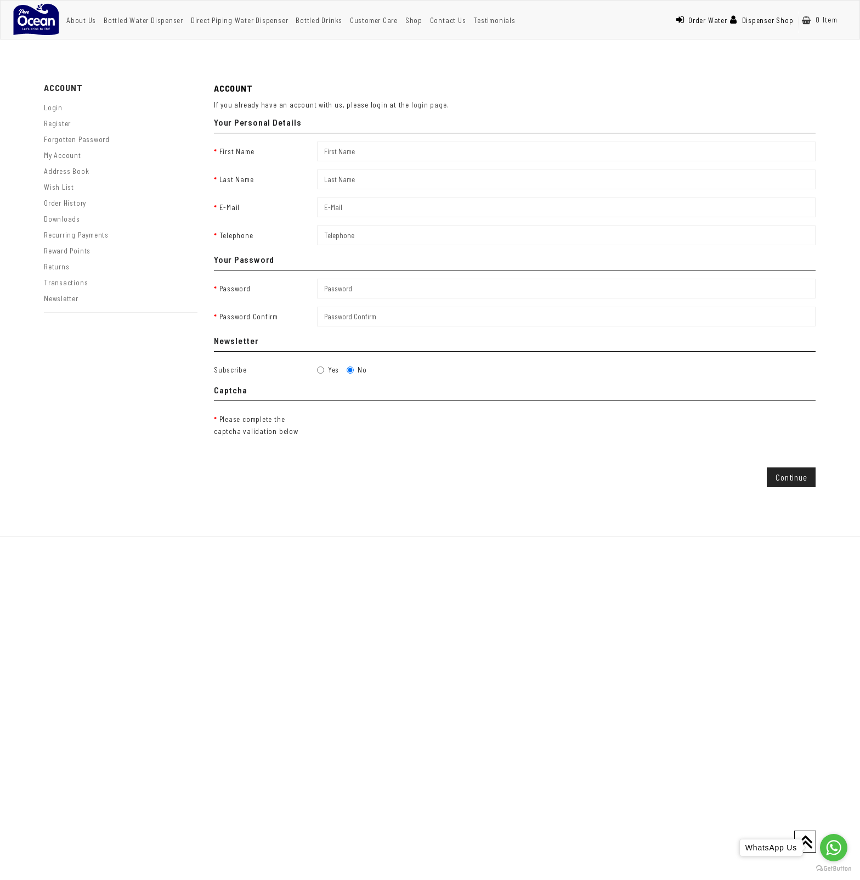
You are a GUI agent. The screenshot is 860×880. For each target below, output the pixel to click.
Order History (65, 203)
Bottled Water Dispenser (143, 20)
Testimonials (494, 20)
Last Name (236, 179)
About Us (81, 20)
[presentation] (400, 430)
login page (429, 104)
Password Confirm (248, 316)
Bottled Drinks (319, 20)
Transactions (66, 282)
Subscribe (230, 369)
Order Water (701, 20)
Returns (56, 266)
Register (57, 123)
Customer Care (374, 20)
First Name (236, 151)
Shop (413, 20)
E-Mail (229, 207)
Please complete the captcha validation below (256, 425)
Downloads (62, 219)
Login (53, 107)
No (357, 369)
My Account (62, 155)
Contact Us (448, 20)
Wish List (59, 187)
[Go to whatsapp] (833, 847)
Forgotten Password (77, 139)
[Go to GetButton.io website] (833, 868)
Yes (328, 369)
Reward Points (67, 250)
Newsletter (61, 298)
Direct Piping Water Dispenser (239, 20)
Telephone (236, 235)
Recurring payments (76, 234)
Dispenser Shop (762, 20)
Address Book (66, 171)
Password (235, 288)
